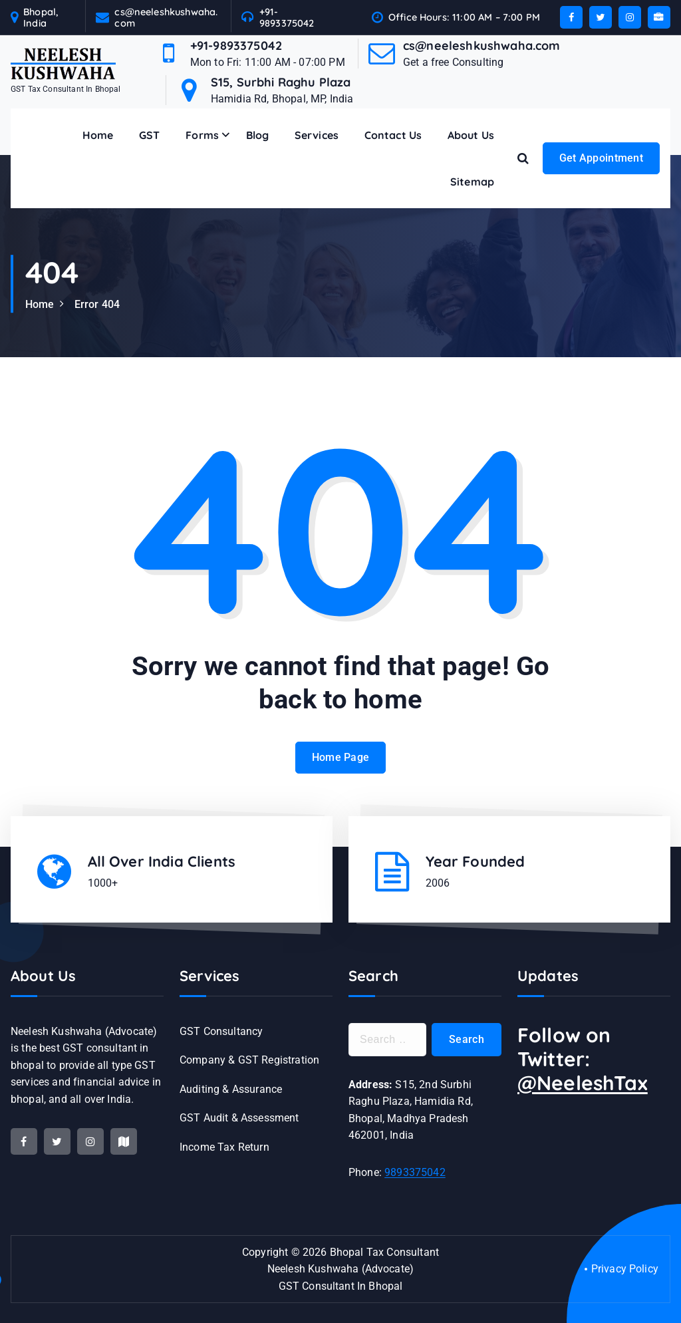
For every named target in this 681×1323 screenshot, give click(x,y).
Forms (202, 135)
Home (98, 135)
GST (149, 135)
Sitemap (472, 181)
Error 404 (97, 304)
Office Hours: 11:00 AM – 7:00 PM (464, 17)
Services (317, 135)
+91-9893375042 (287, 17)
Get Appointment (601, 158)
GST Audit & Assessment (239, 1117)
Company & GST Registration (249, 1060)
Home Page (341, 777)
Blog (257, 135)
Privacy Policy (624, 1268)
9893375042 (415, 1172)
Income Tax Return (224, 1147)
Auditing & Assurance (231, 1089)
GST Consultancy (221, 1031)
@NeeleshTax (582, 1083)
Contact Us (393, 135)
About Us (471, 135)
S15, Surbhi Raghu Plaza (281, 82)
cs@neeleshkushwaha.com (165, 17)
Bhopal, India (41, 17)
